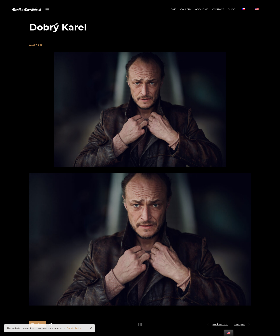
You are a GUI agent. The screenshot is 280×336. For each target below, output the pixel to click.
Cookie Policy (73, 328)
